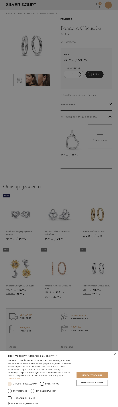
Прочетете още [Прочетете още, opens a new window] (15, 378)
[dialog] (59, 203)
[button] (40, 403)
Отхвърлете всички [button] (92, 382)
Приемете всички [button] (92, 375)
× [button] (114, 354)
